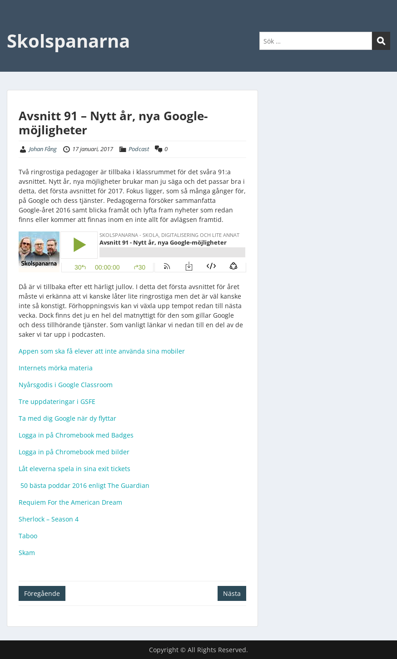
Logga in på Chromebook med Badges (76, 435)
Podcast (139, 149)
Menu (16, 25)
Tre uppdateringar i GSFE (57, 401)
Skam (27, 552)
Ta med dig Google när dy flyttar (67, 418)
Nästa (232, 593)
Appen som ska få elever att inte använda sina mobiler (102, 351)
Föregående (42, 593)
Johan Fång (43, 149)
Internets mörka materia (56, 368)
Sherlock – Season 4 (49, 519)
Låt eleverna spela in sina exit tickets (74, 468)
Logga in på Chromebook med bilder (74, 452)
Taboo (29, 535)
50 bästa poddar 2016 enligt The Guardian (84, 485)
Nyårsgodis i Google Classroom (66, 384)
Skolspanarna (68, 40)
